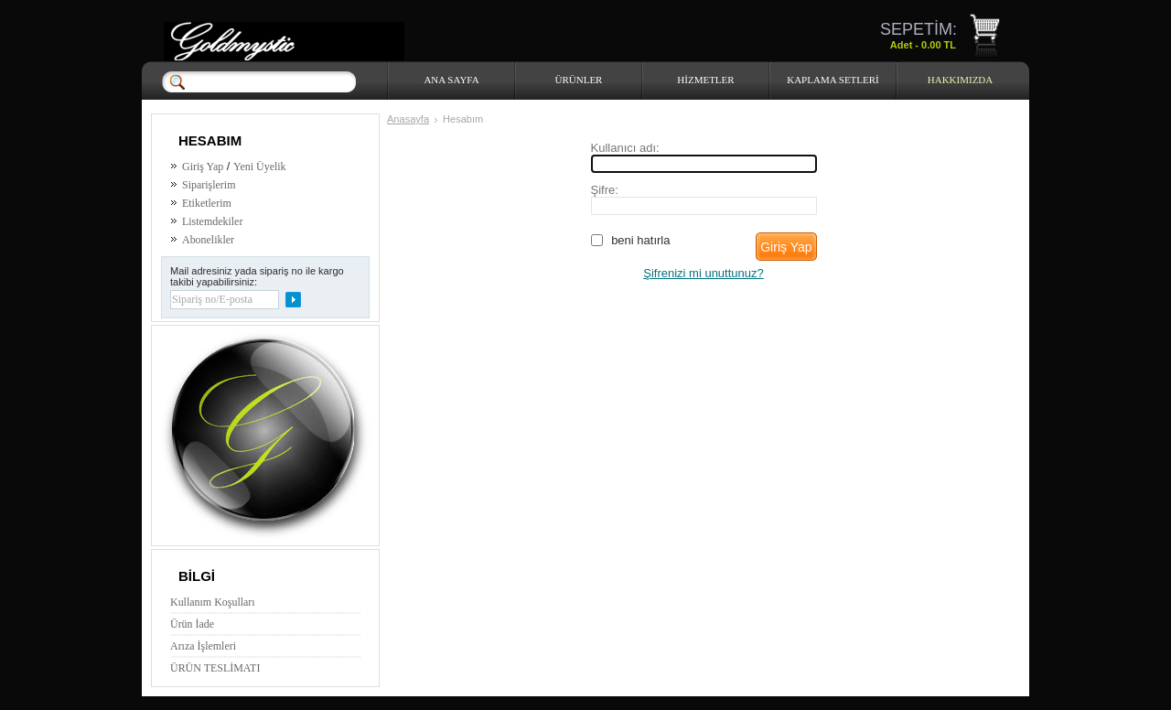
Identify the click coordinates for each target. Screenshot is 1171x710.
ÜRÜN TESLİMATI (215, 668)
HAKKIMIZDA (961, 79)
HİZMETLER (705, 79)
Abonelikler (208, 239)
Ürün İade (192, 624)
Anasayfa (408, 118)
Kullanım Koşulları (212, 602)
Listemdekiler (212, 221)
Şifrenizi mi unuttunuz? (703, 273)
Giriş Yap (202, 166)
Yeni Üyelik (259, 166)
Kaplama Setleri (833, 79)
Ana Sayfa (451, 79)
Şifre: (604, 190)
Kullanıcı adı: (625, 148)
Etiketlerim (206, 203)
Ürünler (579, 79)
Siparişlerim (208, 184)
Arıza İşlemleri (203, 646)
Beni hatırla (640, 240)
